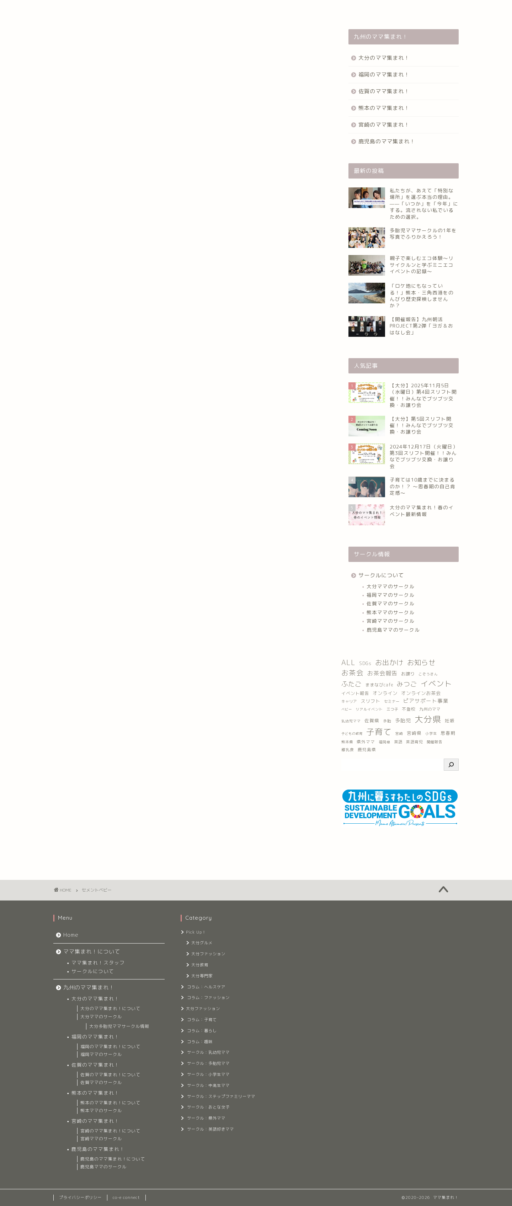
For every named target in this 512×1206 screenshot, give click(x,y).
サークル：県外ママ (206, 1118)
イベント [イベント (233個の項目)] (436, 683)
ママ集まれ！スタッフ (98, 962)
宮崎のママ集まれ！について (110, 1131)
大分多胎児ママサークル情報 (119, 1026)
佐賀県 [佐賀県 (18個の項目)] (371, 720)
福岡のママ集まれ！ (384, 74)
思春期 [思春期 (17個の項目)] (448, 733)
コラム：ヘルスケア (206, 987)
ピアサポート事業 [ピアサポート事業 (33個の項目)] (426, 701)
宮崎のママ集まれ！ (384, 124)
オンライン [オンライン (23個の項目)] (385, 693)
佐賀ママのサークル (391, 603)
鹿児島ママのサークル (393, 629)
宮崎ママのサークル (391, 620)
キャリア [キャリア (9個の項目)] (349, 701)
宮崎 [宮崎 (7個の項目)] (399, 733)
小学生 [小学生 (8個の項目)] (431, 733)
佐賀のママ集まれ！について (110, 1075)
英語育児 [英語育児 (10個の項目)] (414, 741)
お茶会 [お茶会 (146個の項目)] (352, 673)
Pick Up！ (196, 932)
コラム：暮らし (202, 1031)
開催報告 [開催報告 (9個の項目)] (434, 741)
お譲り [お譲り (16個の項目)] (408, 674)
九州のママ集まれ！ (177, 9)
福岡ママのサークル (391, 594)
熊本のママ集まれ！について (110, 1103)
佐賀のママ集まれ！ (384, 91)
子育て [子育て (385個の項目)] (379, 731)
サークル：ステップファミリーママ (220, 1096)
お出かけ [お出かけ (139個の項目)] (389, 662)
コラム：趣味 (200, 1042)
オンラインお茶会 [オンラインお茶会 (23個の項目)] (421, 693)
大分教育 (199, 965)
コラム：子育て (202, 1019)
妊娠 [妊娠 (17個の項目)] (450, 721)
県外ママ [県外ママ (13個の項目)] (366, 742)
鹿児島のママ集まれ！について (112, 1159)
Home (68, 9)
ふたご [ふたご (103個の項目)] (351, 684)
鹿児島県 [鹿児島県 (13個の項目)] (367, 750)
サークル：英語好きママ (210, 1129)
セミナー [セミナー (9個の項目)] (392, 701)
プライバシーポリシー (80, 1197)
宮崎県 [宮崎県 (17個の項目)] (414, 733)
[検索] (451, 765)
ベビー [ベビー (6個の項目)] (346, 709)
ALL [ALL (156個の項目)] (348, 662)
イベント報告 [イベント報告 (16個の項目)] (355, 693)
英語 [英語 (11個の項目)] (398, 742)
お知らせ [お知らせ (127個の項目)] (421, 662)
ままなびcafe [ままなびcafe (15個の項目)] (379, 685)
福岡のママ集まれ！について (110, 1046)
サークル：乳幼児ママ (208, 1052)
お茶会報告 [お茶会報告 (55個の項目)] (382, 673)
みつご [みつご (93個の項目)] (407, 684)
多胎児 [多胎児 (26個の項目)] (403, 720)
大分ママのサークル (391, 586)
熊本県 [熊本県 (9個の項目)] (347, 741)
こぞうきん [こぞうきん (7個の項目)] (428, 674)
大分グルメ (202, 943)
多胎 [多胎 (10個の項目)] (387, 720)
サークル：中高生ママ (208, 1085)
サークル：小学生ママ (208, 1074)
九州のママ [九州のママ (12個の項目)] (430, 709)
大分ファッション (208, 954)
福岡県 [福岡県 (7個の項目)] (384, 742)
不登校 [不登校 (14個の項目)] (409, 709)
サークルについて (381, 575)
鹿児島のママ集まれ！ (386, 141)
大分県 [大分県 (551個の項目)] (428, 719)
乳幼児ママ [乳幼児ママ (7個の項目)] (351, 721)
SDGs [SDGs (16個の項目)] (365, 663)
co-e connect (126, 1197)
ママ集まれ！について (116, 9)
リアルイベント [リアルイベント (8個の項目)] (369, 709)
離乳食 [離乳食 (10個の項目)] (347, 749)
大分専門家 (202, 976)
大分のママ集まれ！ (384, 58)
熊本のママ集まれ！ (384, 108)
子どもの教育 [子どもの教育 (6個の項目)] (352, 733)
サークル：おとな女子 (208, 1107)
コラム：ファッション (208, 997)
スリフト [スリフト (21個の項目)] (370, 701)
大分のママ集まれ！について (110, 1008)
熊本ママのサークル (391, 612)
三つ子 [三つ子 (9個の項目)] (392, 709)
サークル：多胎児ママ (208, 1063)
